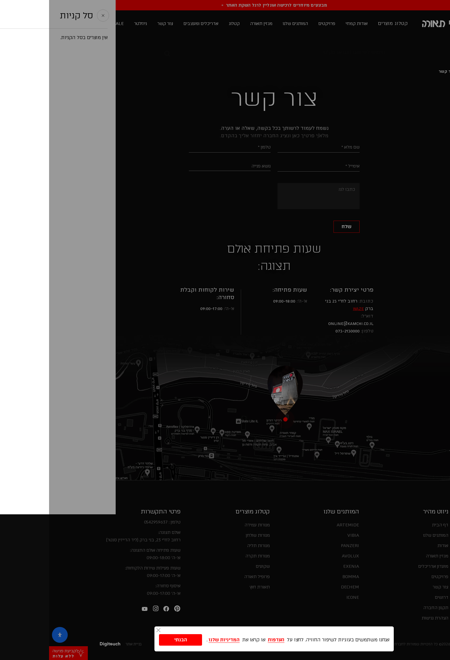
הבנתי (131, 639)
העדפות (227, 639)
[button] (439, 530)
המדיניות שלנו (175, 639)
